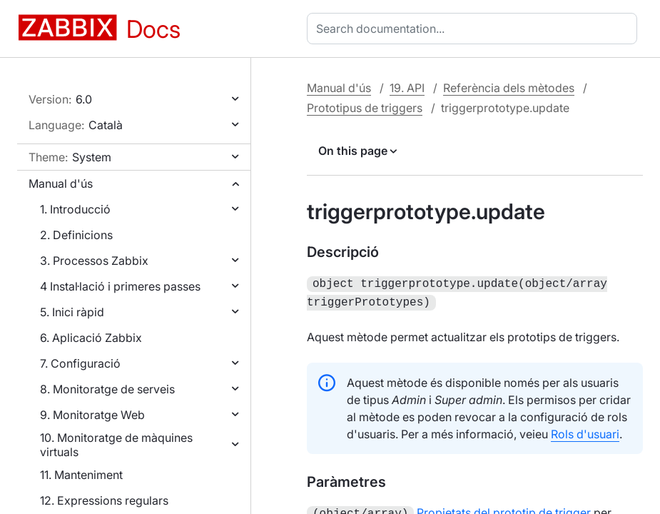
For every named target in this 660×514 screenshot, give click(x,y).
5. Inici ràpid (72, 312)
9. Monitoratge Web (92, 415)
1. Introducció (75, 209)
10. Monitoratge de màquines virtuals (116, 444)
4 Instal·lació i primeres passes (120, 286)
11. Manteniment (81, 475)
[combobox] (475, 28)
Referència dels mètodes (508, 88)
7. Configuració (80, 363)
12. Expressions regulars (104, 500)
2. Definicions (76, 235)
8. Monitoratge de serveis (107, 389)
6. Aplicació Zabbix (91, 338)
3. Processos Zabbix (94, 260)
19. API (407, 88)
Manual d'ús (61, 183)
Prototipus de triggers (364, 108)
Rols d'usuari (585, 431)
